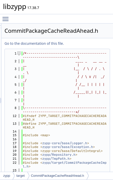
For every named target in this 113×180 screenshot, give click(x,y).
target (20, 176)
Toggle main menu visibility (6, 16)
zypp (6, 176)
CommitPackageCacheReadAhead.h (57, 176)
